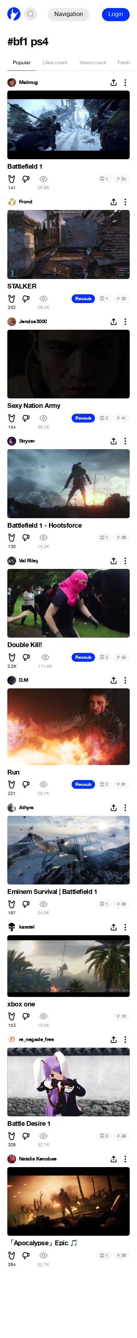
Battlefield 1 (25, 166)
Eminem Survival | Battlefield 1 (52, 891)
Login (116, 14)
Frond (25, 201)
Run (13, 772)
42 (121, 657)
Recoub (83, 299)
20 (121, 298)
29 (121, 1135)
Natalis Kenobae (38, 1159)
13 (121, 1016)
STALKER (21, 286)
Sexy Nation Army (33, 405)
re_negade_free (36, 1039)
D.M (23, 680)
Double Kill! (24, 645)
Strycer (27, 441)
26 (121, 537)
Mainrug (28, 82)
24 (121, 178)
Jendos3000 (33, 321)
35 (121, 1255)
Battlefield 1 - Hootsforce (44, 525)
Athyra (26, 807)
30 (121, 904)
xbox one (21, 1004)
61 (121, 784)
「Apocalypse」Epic (42, 1243)
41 (121, 417)
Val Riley (28, 560)
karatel (26, 927)
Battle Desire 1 (29, 1123)
